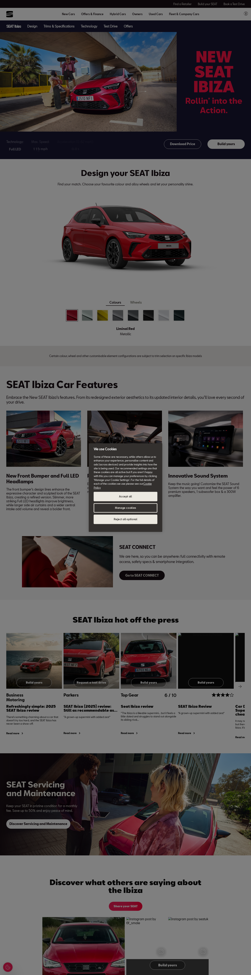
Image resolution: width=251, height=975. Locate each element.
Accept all (125, 496)
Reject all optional (125, 519)
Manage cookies (125, 507)
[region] (125, 487)
